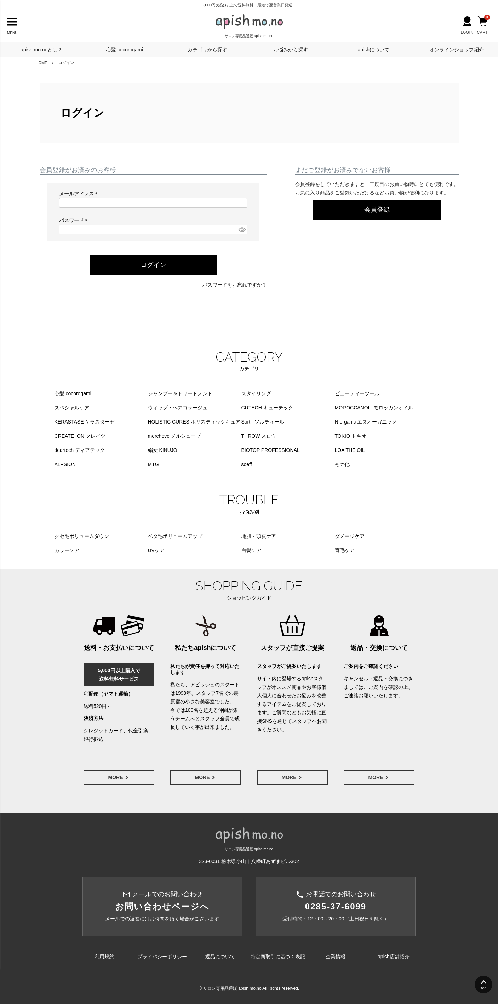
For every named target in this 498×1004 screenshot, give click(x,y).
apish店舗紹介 (393, 956)
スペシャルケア (72, 407)
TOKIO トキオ (350, 436)
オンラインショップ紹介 (456, 49)
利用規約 (104, 956)
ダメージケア (350, 536)
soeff (246, 464)
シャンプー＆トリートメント (180, 393)
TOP (483, 988)
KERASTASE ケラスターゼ (85, 422)
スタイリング (256, 393)
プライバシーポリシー (162, 956)
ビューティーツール (357, 393)
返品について (220, 956)
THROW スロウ (258, 436)
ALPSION (65, 464)
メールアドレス (79, 194)
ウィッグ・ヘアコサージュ (177, 407)
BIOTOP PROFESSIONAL (270, 450)
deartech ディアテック (80, 450)
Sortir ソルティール (262, 422)
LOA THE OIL (350, 450)
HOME (41, 63)
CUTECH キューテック (267, 407)
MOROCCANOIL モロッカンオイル (374, 407)
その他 (342, 464)
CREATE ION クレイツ (80, 436)
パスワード (74, 220)
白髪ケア (251, 550)
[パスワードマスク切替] (242, 229)
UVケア (156, 550)
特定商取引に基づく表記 (278, 956)
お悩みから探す (290, 49)
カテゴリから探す (207, 49)
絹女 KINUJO (162, 450)
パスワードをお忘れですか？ (234, 285)
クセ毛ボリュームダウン (82, 536)
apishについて (373, 49)
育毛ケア (345, 550)
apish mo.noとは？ (41, 49)
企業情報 (335, 956)
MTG (153, 464)
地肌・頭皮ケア (258, 536)
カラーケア (67, 550)
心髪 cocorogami (124, 49)
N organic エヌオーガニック (366, 422)
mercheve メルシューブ (174, 436)
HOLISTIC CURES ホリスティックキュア (194, 422)
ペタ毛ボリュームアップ (175, 536)
